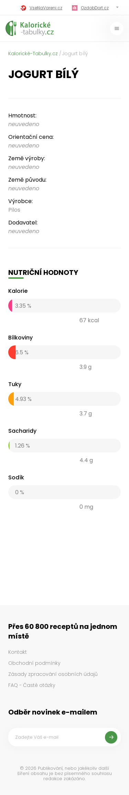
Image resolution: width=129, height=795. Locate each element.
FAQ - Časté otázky (31, 685)
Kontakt (17, 652)
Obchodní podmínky (34, 663)
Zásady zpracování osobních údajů (53, 674)
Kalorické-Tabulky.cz (33, 53)
